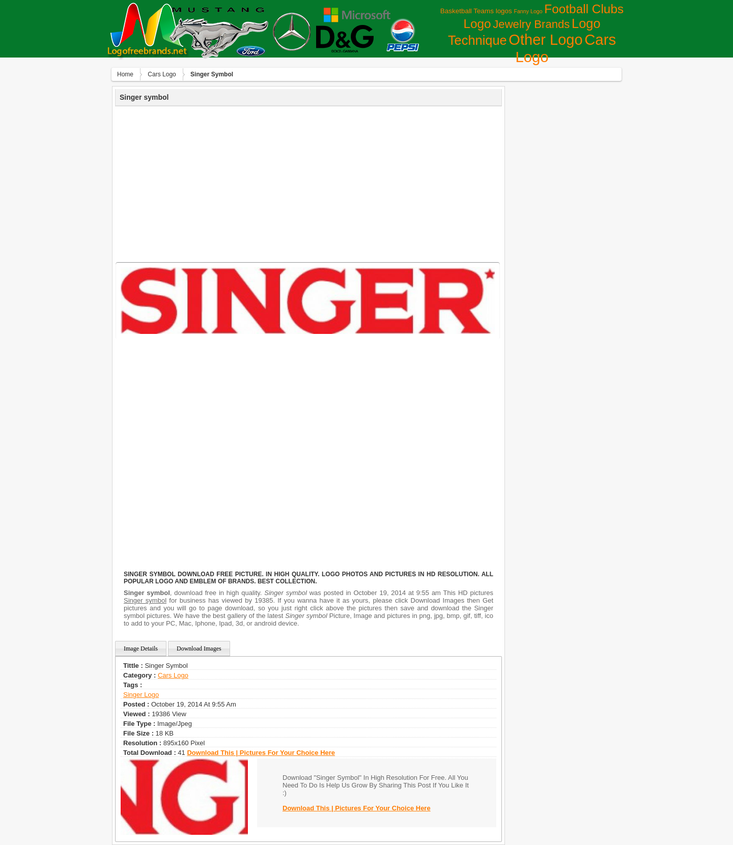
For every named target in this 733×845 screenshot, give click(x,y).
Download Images (199, 648)
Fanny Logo (528, 11)
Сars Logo (162, 74)
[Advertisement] (308, 182)
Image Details (141, 648)
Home (125, 74)
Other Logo (545, 40)
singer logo (141, 694)
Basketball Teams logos (476, 11)
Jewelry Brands (531, 24)
